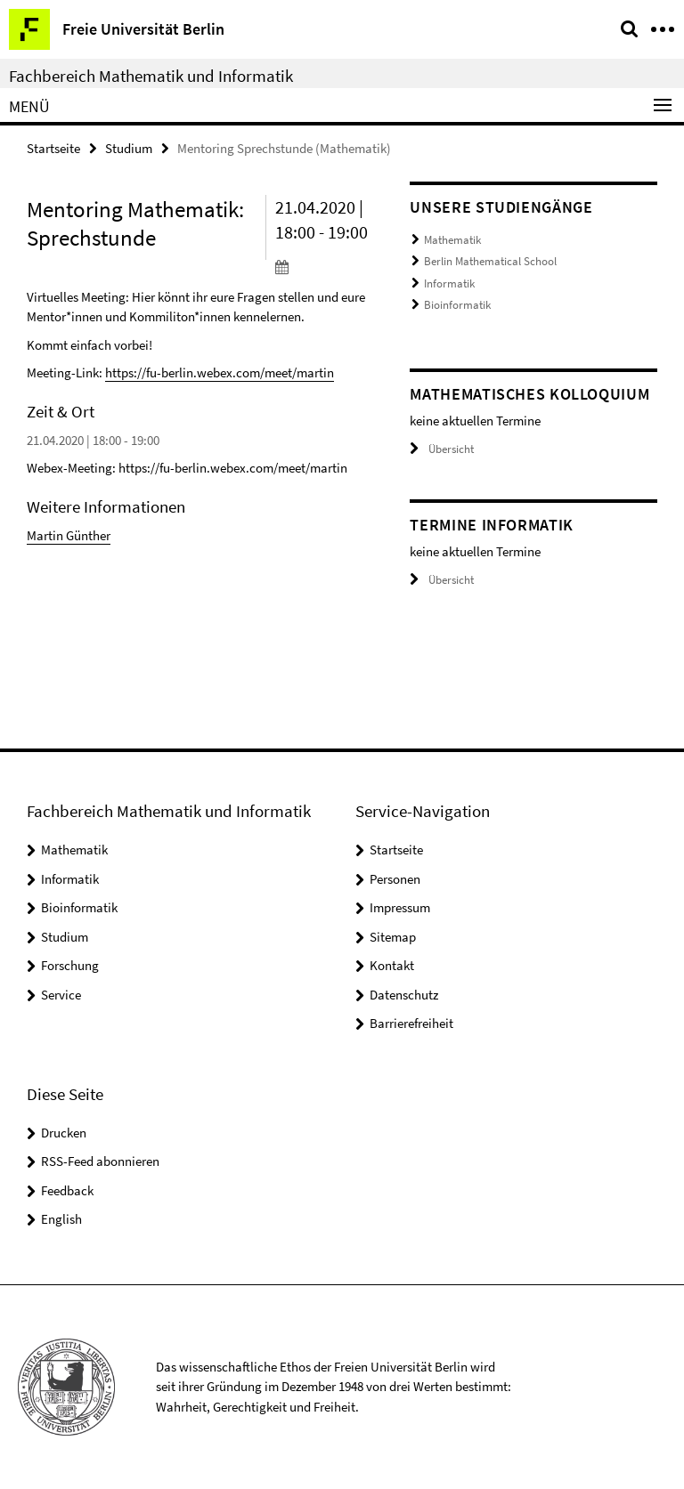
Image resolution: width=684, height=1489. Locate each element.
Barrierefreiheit (411, 1023)
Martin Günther (68, 535)
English (61, 1218)
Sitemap (393, 936)
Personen (395, 878)
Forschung (70, 965)
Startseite (53, 148)
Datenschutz (404, 994)
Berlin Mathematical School (490, 261)
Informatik (449, 283)
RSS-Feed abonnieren (100, 1161)
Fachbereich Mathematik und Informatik (151, 75)
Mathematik (452, 239)
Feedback (67, 1190)
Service (61, 994)
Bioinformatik (457, 304)
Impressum (400, 907)
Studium (128, 148)
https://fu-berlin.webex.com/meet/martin (219, 372)
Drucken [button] (63, 1132)
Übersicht (442, 449)
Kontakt (392, 965)
